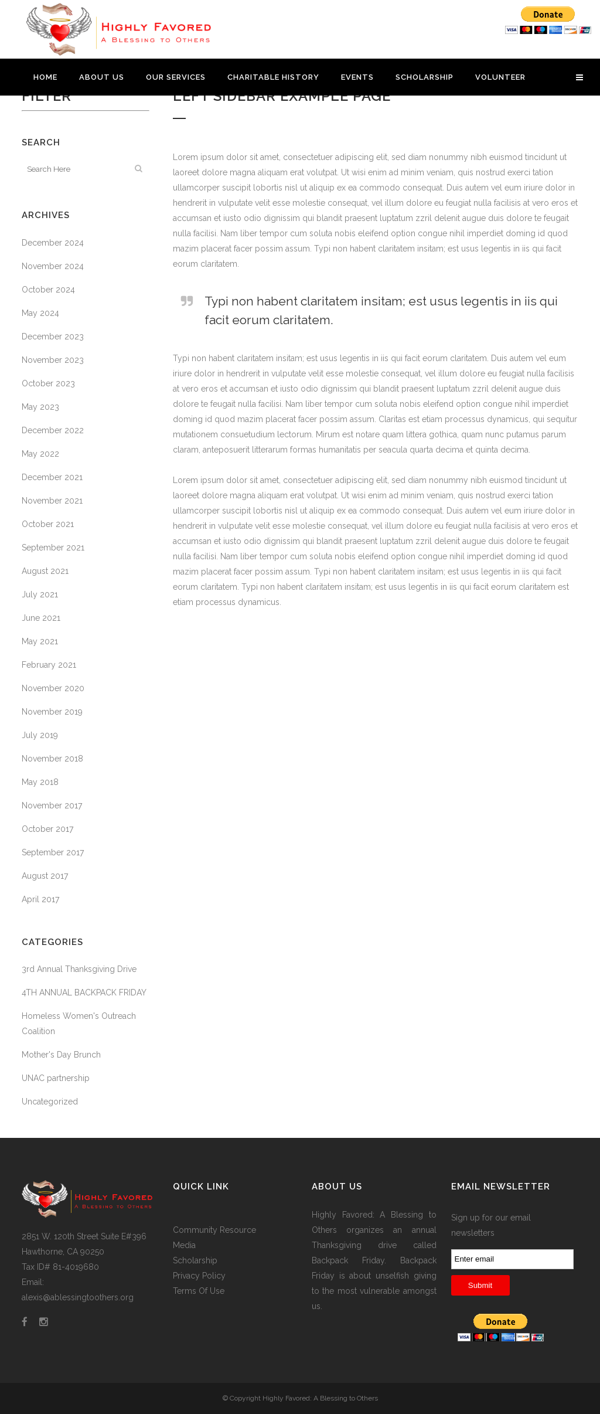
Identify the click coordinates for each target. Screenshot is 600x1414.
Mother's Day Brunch (61, 1054)
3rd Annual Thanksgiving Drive (79, 969)
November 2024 (53, 266)
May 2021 (40, 641)
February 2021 (49, 664)
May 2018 (40, 782)
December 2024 (53, 242)
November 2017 (52, 805)
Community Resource (214, 1230)
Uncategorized (50, 1101)
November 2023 (53, 360)
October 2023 (48, 383)
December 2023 (53, 336)
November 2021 (52, 500)
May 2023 (40, 407)
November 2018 (52, 758)
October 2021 (48, 524)
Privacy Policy (199, 1275)
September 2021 (53, 547)
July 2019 (40, 735)
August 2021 (45, 571)
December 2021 (52, 477)
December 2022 (53, 430)
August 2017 (45, 876)
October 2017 (47, 829)
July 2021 (40, 594)
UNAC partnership (56, 1078)
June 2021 (41, 618)
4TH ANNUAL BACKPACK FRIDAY (84, 992)
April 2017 (40, 899)
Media (184, 1245)
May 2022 (40, 453)
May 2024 (40, 313)
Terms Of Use (198, 1291)
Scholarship (195, 1260)
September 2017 (53, 852)
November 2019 (52, 711)
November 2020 (53, 688)
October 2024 (48, 289)
